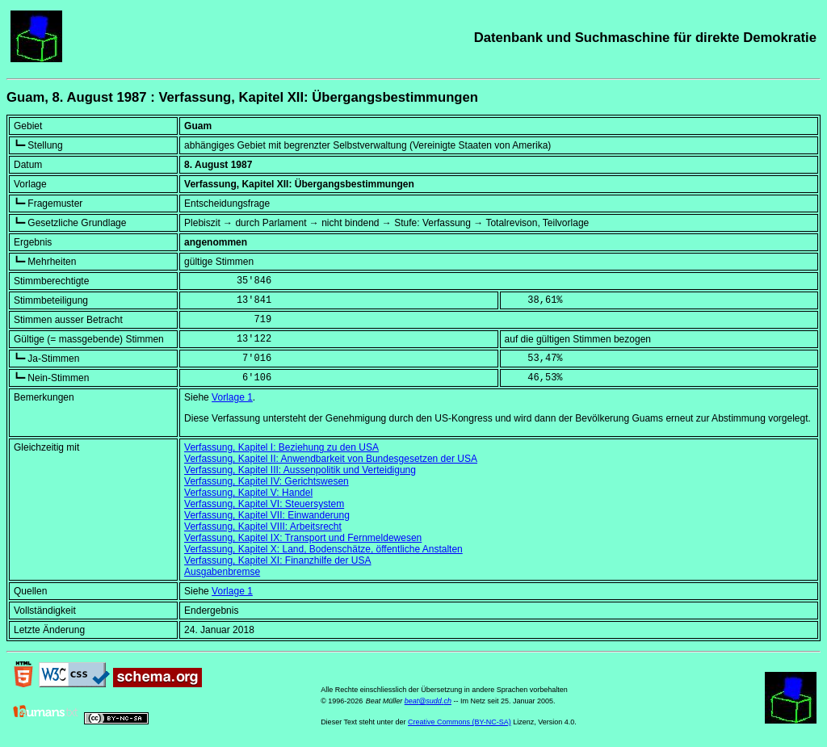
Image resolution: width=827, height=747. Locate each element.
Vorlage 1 (232, 397)
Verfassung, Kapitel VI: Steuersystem (264, 504)
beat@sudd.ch (428, 701)
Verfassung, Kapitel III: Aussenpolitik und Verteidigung (300, 470)
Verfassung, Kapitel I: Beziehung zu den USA (281, 447)
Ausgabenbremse (222, 571)
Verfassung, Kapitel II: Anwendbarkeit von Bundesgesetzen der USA (330, 458)
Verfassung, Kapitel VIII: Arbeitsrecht (263, 526)
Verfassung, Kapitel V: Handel (248, 492)
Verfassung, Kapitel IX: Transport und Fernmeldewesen (303, 537)
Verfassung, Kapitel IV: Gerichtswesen (266, 481)
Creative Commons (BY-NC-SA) (459, 722)
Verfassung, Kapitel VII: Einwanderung (267, 515)
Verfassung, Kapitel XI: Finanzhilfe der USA (277, 560)
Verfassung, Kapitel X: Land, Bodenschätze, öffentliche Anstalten (323, 549)
